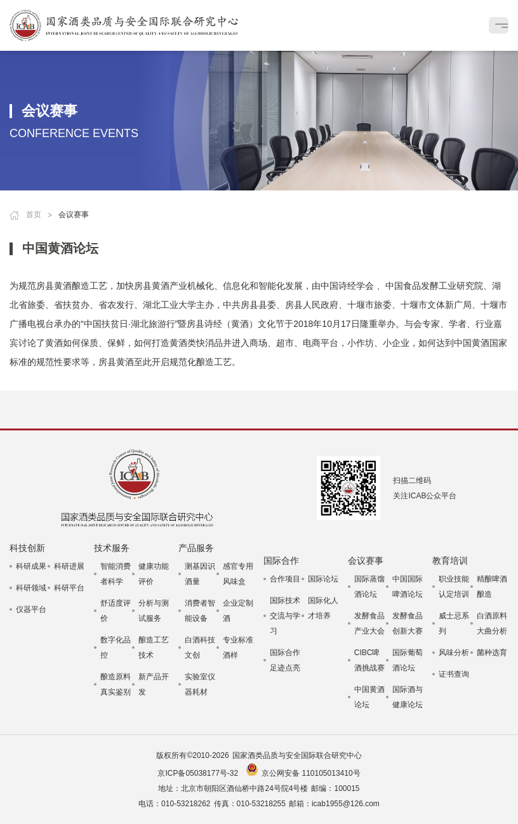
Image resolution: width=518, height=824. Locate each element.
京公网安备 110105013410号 (311, 773)
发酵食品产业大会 (369, 623)
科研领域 (31, 587)
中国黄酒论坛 (369, 697)
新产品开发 (153, 684)
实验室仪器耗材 (200, 684)
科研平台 (69, 587)
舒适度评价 (115, 611)
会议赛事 (365, 560)
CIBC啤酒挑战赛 (369, 660)
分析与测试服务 (153, 611)
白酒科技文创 (200, 647)
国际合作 (281, 560)
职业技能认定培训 (454, 587)
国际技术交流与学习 (285, 615)
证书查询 (454, 674)
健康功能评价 (153, 574)
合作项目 (285, 579)
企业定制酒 (238, 611)
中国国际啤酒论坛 (407, 587)
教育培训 (450, 560)
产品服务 (196, 548)
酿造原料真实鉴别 (115, 684)
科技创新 (27, 548)
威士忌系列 (454, 623)
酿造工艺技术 (153, 647)
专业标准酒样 (238, 647)
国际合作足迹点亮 (285, 660)
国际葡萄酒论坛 (407, 660)
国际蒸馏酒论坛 (369, 587)
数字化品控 (115, 647)
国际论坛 (323, 579)
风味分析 (454, 652)
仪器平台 (31, 609)
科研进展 (69, 566)
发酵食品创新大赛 (407, 623)
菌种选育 (492, 652)
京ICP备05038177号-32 (197, 773)
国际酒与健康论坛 (407, 697)
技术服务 (112, 548)
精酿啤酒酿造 (492, 587)
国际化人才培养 (323, 608)
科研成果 (31, 566)
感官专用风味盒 (238, 574)
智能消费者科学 (115, 574)
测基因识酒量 (200, 574)
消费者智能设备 (200, 611)
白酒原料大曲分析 (492, 623)
